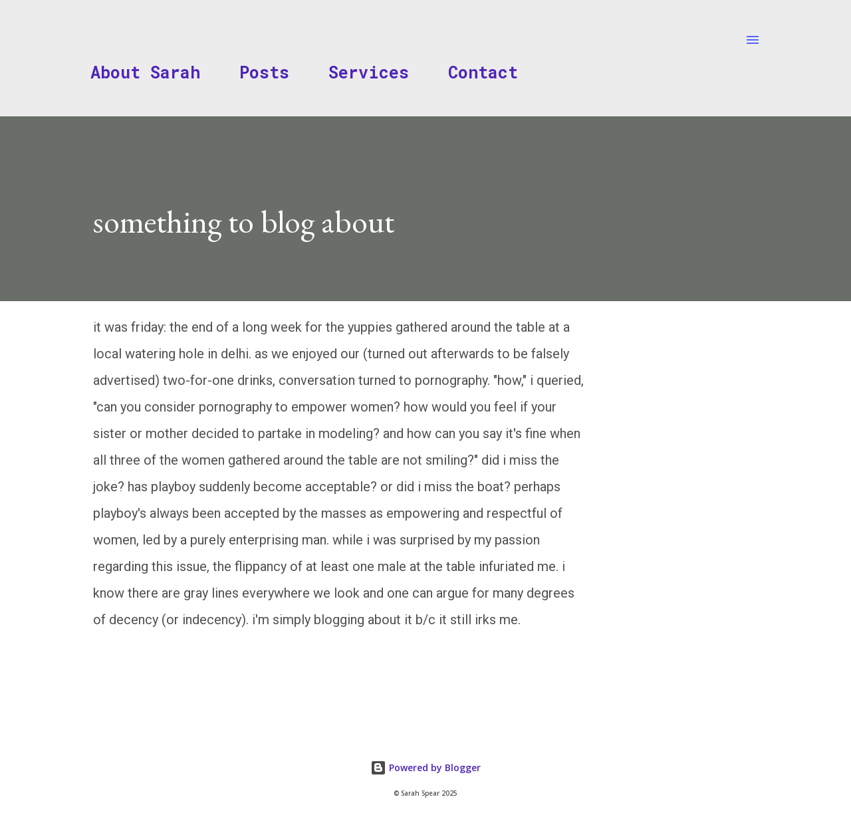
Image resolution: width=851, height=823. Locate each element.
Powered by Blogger (425, 767)
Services (368, 72)
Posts (264, 72)
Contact (483, 72)
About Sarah (145, 72)
